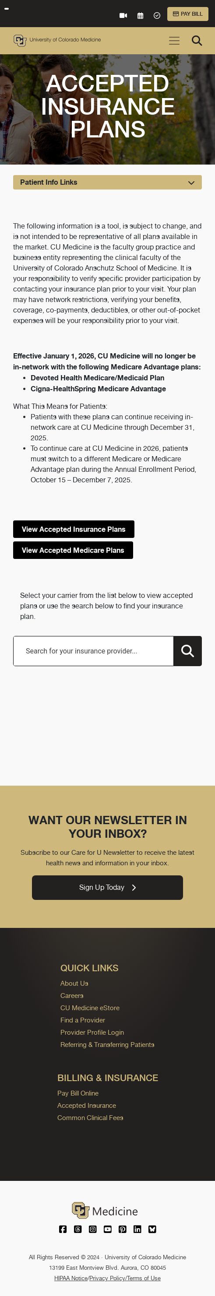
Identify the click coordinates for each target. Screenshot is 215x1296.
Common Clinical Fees (90, 1117)
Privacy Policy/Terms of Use (125, 1278)
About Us (74, 983)
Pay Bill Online (78, 1093)
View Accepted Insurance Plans (74, 529)
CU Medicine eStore (90, 1008)
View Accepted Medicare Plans (73, 550)
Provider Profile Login (92, 1032)
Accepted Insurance (86, 1105)
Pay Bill (188, 14)
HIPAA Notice (71, 1278)
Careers (72, 995)
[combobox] (93, 651)
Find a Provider (82, 1020)
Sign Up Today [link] (107, 887)
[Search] (197, 41)
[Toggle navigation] (174, 40)
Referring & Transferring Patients (107, 1044)
